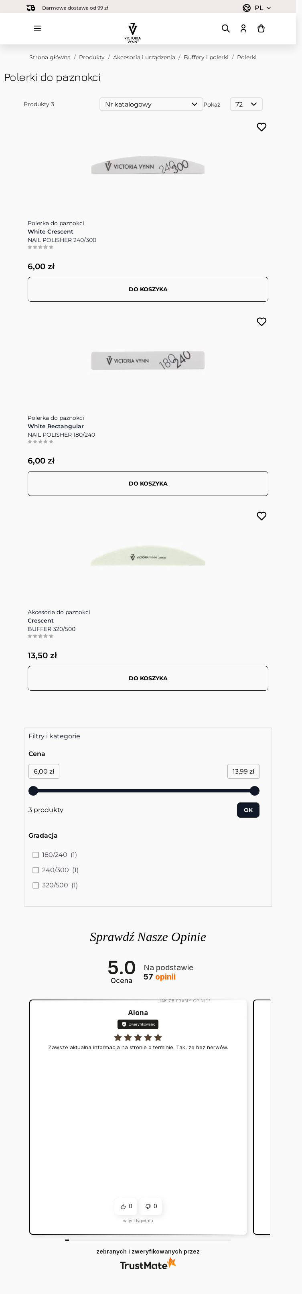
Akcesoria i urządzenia (144, 57)
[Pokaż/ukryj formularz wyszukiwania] (226, 28)
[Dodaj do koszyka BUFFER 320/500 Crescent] (148, 678)
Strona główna (50, 57)
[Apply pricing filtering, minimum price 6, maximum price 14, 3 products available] (248, 810)
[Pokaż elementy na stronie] (246, 104)
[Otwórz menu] (37, 28)
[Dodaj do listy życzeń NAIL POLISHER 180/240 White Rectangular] (262, 322)
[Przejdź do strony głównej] (133, 28)
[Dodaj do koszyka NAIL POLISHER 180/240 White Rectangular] (148, 483)
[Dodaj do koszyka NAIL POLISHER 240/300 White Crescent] (148, 289)
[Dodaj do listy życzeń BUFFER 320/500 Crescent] (262, 516)
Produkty (92, 57)
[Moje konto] (243, 28)
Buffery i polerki (206, 57)
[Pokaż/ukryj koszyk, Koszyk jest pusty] (261, 28)
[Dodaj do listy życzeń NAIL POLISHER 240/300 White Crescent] (262, 127)
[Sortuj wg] (151, 104)
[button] (125, 1206)
